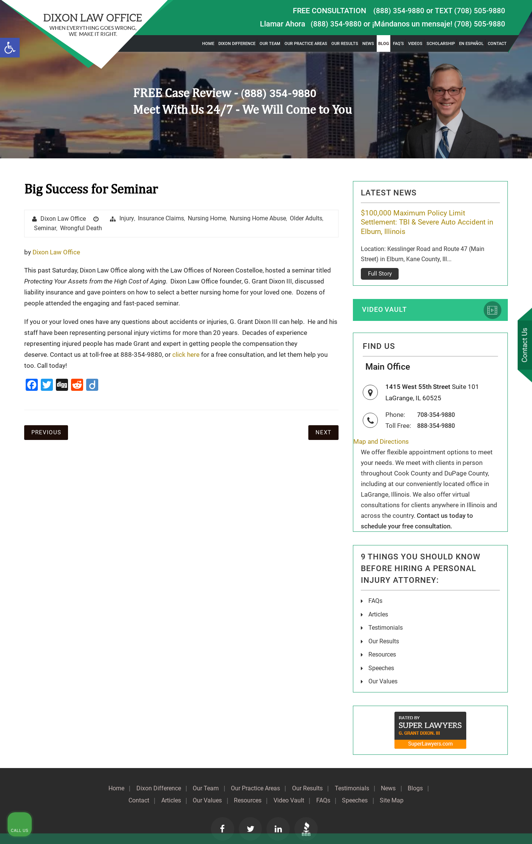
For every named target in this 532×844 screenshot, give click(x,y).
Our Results (344, 43)
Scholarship (441, 43)
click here (186, 355)
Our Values (382, 673)
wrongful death (81, 228)
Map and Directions (381, 434)
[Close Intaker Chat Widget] (507, 602)
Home (208, 43)
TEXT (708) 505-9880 (469, 10)
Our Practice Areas (306, 43)
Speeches (381, 660)
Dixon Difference (236, 43)
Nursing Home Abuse (258, 218)
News (368, 43)
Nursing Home (207, 218)
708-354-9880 (438, 408)
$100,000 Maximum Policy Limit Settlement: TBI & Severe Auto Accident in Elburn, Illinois (427, 223)
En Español (471, 43)
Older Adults (306, 218)
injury (127, 218)
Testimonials (353, 780)
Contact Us (524, 345)
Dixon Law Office (63, 219)
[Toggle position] (491, 602)
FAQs (375, 594)
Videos (415, 43)
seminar (45, 228)
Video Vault (385, 300)
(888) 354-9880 (398, 10)
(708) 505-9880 (479, 23)
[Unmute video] (398, 602)
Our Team (270, 43)
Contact (497, 43)
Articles (378, 607)
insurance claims (161, 218)
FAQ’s (398, 43)
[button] (10, 47)
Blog (383, 43)
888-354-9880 (438, 418)
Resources (382, 646)
